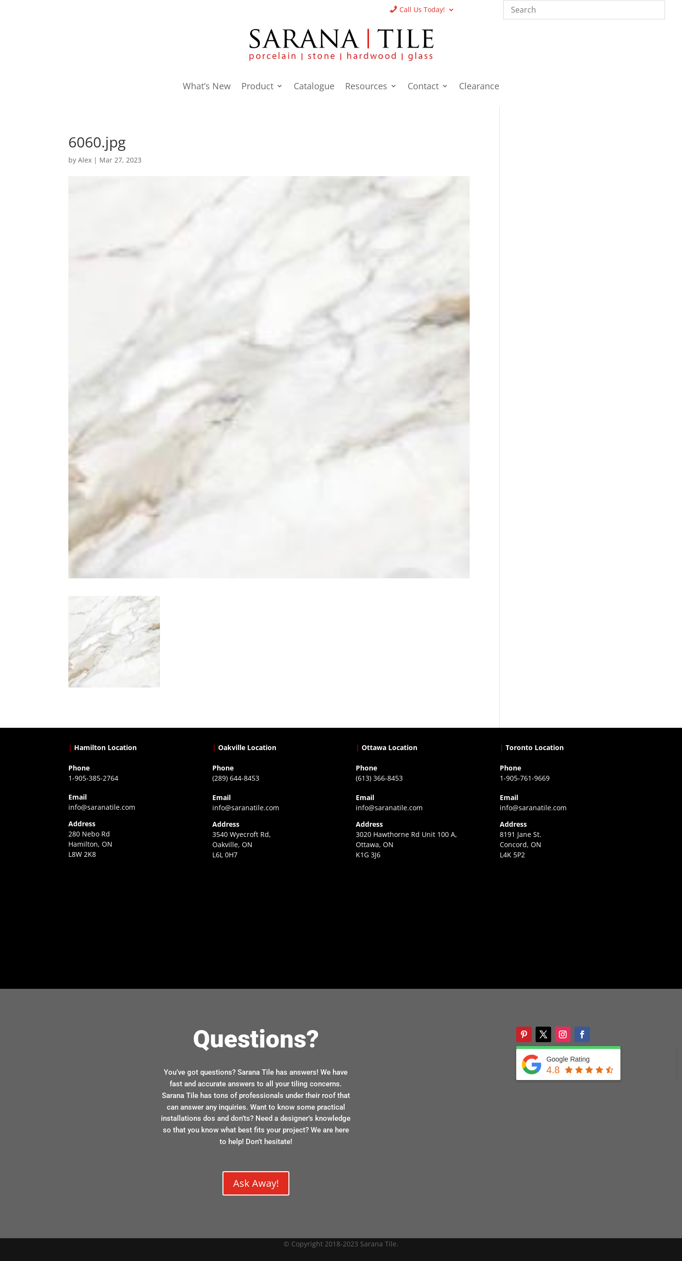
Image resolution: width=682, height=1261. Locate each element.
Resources (366, 87)
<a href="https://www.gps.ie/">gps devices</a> (413, 923)
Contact (423, 87)
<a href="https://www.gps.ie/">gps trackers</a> (125, 922)
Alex (85, 159)
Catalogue (314, 87)
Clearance (479, 87)
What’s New (207, 87)
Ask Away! (256, 1183)
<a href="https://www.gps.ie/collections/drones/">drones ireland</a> (269, 923)
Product (257, 87)
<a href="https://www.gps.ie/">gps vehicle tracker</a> (557, 923)
